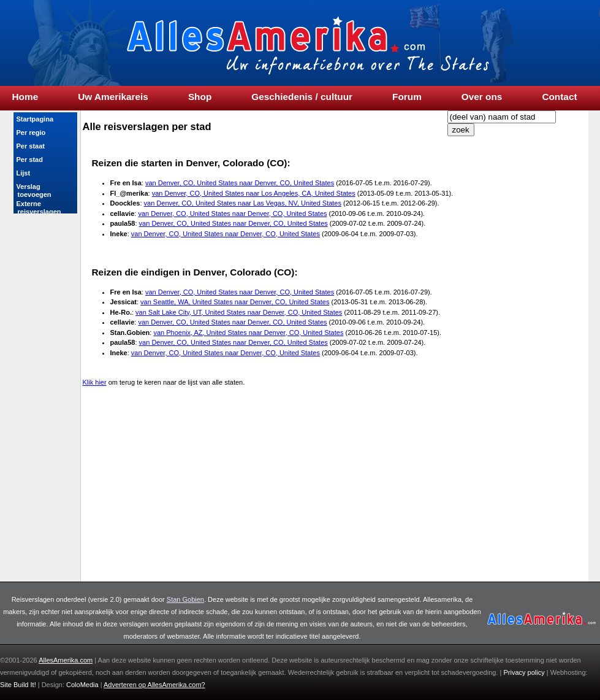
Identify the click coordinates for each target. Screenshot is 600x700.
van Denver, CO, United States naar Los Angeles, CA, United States (253, 193)
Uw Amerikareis (113, 97)
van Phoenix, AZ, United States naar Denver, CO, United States (248, 332)
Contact (559, 97)
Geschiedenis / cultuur (301, 97)
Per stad (30, 159)
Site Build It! (18, 684)
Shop (199, 97)
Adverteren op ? (154, 684)
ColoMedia (83, 684)
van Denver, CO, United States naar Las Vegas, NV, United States (242, 203)
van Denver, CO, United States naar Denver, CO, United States (239, 183)
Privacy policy (523, 672)
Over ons (482, 97)
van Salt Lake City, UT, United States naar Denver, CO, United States (238, 312)
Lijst (24, 173)
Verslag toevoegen (33, 190)
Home (25, 97)
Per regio (31, 132)
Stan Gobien (185, 599)
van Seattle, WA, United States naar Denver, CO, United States (234, 302)
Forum (407, 97)
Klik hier (95, 382)
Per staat (31, 146)
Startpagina (35, 119)
